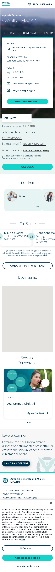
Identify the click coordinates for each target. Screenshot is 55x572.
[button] (27, 422)
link (45, 255)
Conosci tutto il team (27, 265)
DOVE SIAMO (30, 33)
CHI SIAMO (10, 33)
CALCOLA (27, 167)
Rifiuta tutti (27, 548)
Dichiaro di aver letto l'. (26, 150)
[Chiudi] (51, 503)
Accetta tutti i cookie (27, 557)
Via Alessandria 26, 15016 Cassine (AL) (29, 49)
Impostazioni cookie (27, 566)
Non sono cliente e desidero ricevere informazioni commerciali (23, 157)
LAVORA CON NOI (16, 463)
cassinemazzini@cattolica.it (27, 83)
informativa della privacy (36, 150)
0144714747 (18, 77)
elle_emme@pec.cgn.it (23, 90)
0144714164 (18, 72)
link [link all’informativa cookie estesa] (23, 539)
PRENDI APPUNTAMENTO (27, 101)
